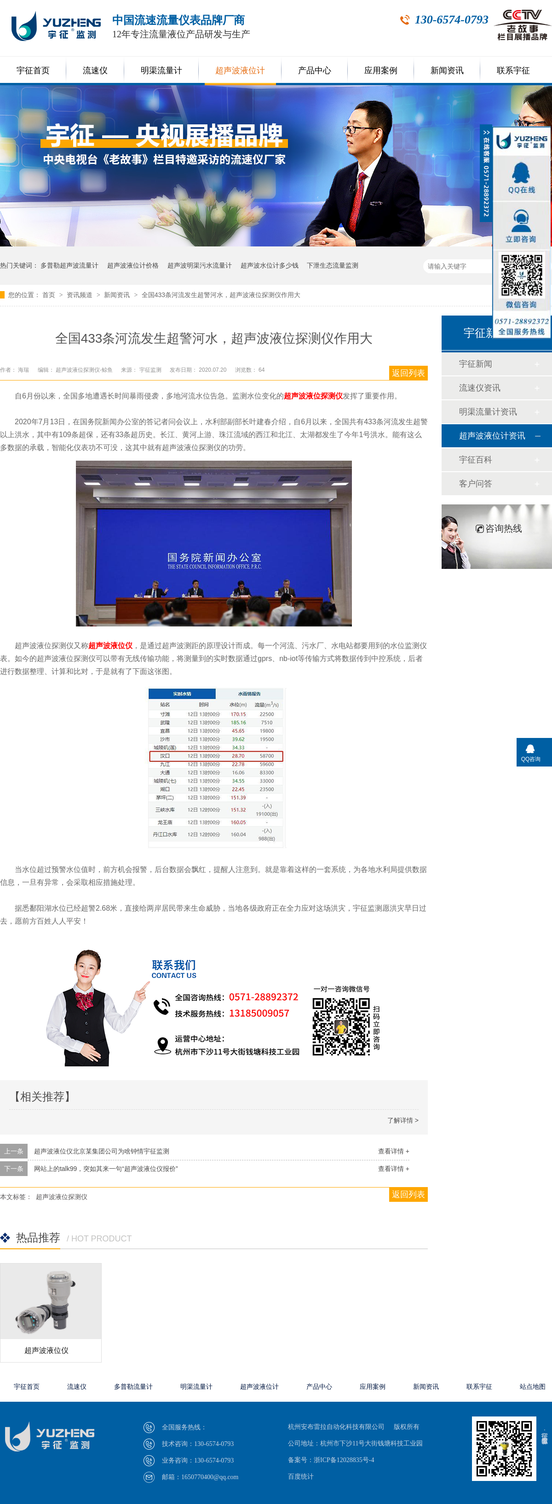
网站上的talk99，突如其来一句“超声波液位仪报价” (106, 1168)
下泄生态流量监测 (332, 265)
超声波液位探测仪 (313, 396)
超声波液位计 (240, 70)
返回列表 (408, 373)
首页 (49, 294)
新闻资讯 (447, 70)
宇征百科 (475, 459)
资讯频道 (80, 294)
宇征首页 (33, 70)
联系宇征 (513, 70)
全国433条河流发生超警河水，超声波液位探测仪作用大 (221, 294)
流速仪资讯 (479, 387)
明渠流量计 (161, 70)
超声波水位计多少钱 (270, 265)
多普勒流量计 (133, 1386)
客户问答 (475, 483)
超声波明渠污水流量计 (199, 265)
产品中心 (314, 70)
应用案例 (380, 70)
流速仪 (95, 70)
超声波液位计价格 (133, 265)
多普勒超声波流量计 (69, 265)
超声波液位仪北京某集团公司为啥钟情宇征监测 (101, 1151)
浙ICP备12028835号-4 (344, 1460)
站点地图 (533, 1386)
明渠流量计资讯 (488, 411)
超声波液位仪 (110, 646)
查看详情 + (393, 1151)
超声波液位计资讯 (492, 435)
